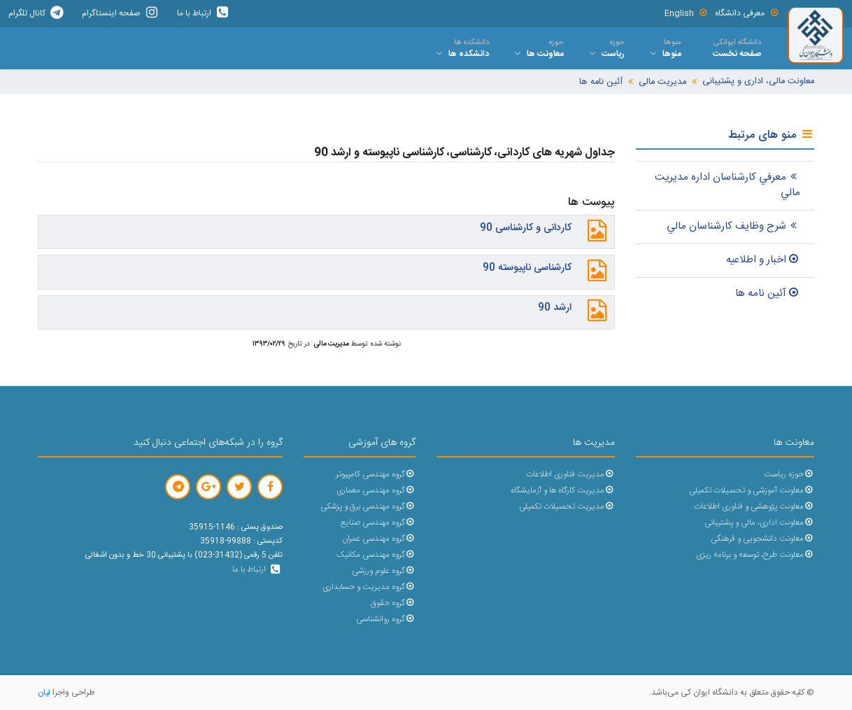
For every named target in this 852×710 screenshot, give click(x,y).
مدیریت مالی (662, 82)
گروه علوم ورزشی (384, 571)
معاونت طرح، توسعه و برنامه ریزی (755, 555)
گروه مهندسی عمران (379, 539)
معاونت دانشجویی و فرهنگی (762, 539)
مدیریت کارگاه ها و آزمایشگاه (563, 490)
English (687, 13)
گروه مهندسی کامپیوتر (376, 474)
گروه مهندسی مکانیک (376, 555)
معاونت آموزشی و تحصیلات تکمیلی (751, 490)
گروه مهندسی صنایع (378, 523)
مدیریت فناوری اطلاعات (570, 474)
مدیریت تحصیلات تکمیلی (567, 506)
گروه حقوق (393, 603)
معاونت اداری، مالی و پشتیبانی (759, 523)
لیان (44, 693)
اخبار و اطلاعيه (763, 260)
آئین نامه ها (601, 82)
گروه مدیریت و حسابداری (369, 587)
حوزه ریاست (789, 474)
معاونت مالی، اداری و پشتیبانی (758, 81)
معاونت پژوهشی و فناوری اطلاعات (754, 506)
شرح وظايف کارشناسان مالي (733, 226)
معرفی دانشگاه (747, 13)
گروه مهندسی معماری (376, 490)
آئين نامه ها (767, 293)
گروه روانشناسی (386, 619)
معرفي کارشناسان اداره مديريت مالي (727, 185)
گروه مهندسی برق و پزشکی (368, 506)
